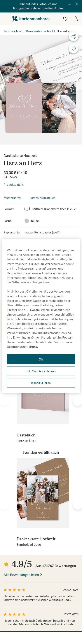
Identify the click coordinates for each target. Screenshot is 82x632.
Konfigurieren (41, 383)
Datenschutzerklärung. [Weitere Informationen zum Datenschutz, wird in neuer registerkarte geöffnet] (22, 346)
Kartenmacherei (12, 31)
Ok (41, 359)
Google (35, 310)
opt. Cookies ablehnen (41, 371)
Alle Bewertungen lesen (21, 574)
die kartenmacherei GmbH (30, 18)
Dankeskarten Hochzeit (39, 31)
